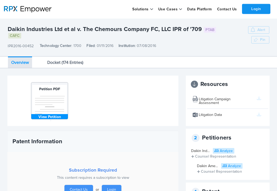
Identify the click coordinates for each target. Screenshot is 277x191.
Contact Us (227, 9)
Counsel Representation (215, 156)
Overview (20, 62)
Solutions (140, 9)
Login (256, 9)
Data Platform (199, 9)
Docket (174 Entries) (65, 62)
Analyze (226, 151)
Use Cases (168, 9)
